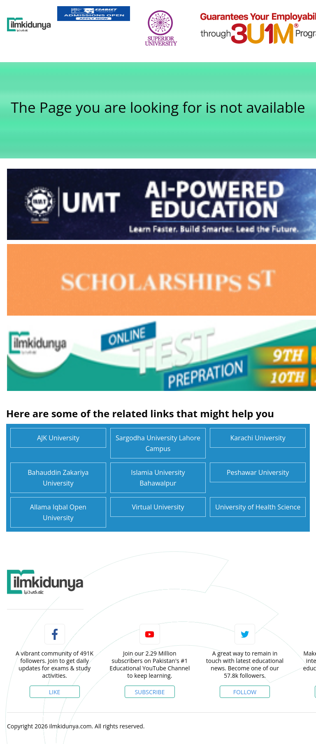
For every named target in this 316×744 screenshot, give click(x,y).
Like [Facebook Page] (54, 692)
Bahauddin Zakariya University (58, 478)
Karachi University (258, 437)
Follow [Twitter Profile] (245, 692)
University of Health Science (257, 506)
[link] (93, 13)
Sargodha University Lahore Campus (158, 443)
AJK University (58, 437)
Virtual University (158, 506)
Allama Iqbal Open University (58, 512)
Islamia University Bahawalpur (158, 478)
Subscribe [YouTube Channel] (150, 692)
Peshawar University (258, 472)
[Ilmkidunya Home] (29, 24)
